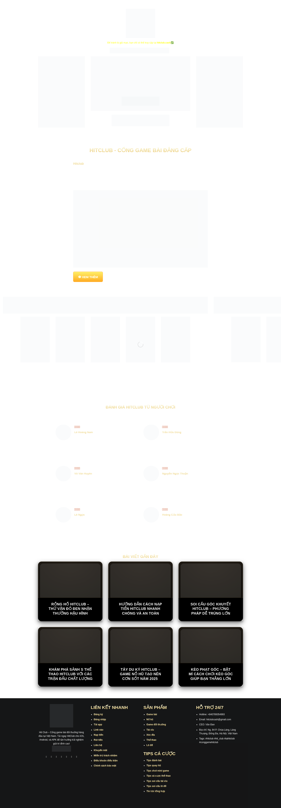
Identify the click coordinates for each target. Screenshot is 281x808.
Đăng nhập (100, 719)
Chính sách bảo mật (105, 765)
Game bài (152, 714)
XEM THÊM (90, 277)
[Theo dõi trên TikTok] (56, 757)
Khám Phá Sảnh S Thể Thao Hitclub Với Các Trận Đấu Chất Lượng (70, 674)
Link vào (98, 729)
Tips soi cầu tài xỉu (157, 781)
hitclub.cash (164, 42)
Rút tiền (98, 740)
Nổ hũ (150, 719)
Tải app (98, 724)
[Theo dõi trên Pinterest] (76, 757)
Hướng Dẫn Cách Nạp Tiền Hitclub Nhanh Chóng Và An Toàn (140, 608)
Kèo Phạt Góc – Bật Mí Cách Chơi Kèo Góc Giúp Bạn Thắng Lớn (211, 674)
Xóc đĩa (151, 735)
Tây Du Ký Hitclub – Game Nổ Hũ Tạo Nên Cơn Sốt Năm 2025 (140, 674)
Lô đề (150, 745)
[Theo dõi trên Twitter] (66, 757)
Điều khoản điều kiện (106, 760)
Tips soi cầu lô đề (156, 786)
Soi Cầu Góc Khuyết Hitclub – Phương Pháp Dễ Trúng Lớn (210, 608)
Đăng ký (98, 714)
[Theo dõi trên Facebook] (46, 757)
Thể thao (152, 740)
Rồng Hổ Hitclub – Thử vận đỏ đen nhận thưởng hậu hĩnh (70, 608)
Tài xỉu (150, 729)
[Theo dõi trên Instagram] (51, 757)
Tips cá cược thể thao (159, 775)
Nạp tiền (98, 735)
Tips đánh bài (154, 760)
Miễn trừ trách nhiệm (105, 755)
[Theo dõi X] (61, 757)
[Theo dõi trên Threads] (71, 757)
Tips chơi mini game (158, 770)
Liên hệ (98, 745)
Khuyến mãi (100, 750)
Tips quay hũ (154, 765)
